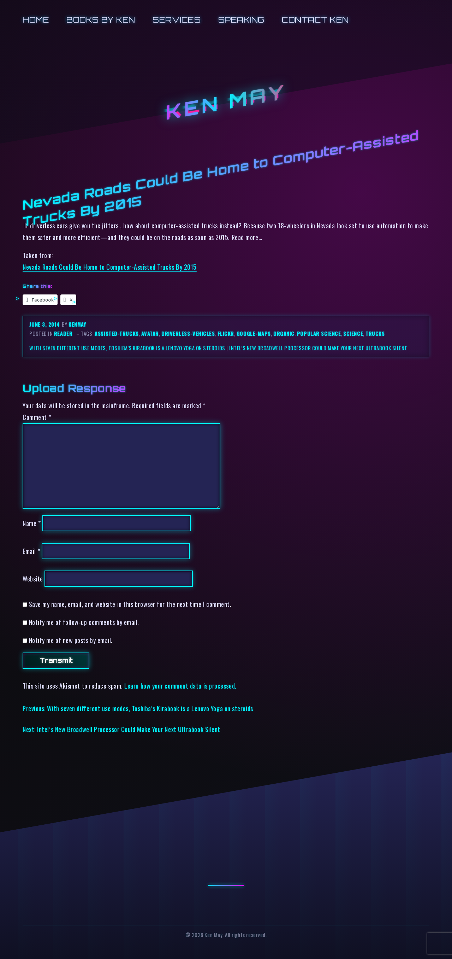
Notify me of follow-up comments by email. (84, 622)
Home (36, 19)
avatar (150, 333)
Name (32, 523)
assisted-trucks (116, 333)
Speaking (241, 19)
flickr (226, 333)
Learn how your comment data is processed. (180, 685)
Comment (37, 417)
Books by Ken (100, 19)
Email (31, 551)
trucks (375, 333)
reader (63, 333)
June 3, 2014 (45, 324)
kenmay (77, 324)
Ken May (226, 102)
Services (177, 19)
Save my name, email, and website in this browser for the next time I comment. (130, 604)
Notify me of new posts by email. (71, 640)
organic (284, 333)
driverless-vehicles (188, 333)
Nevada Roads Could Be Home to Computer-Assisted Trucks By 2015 (110, 266)
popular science (319, 333)
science (353, 333)
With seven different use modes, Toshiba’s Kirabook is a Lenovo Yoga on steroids (127, 348)
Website (33, 578)
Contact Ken (315, 19)
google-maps (254, 333)
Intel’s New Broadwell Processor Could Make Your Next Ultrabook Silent (318, 348)
